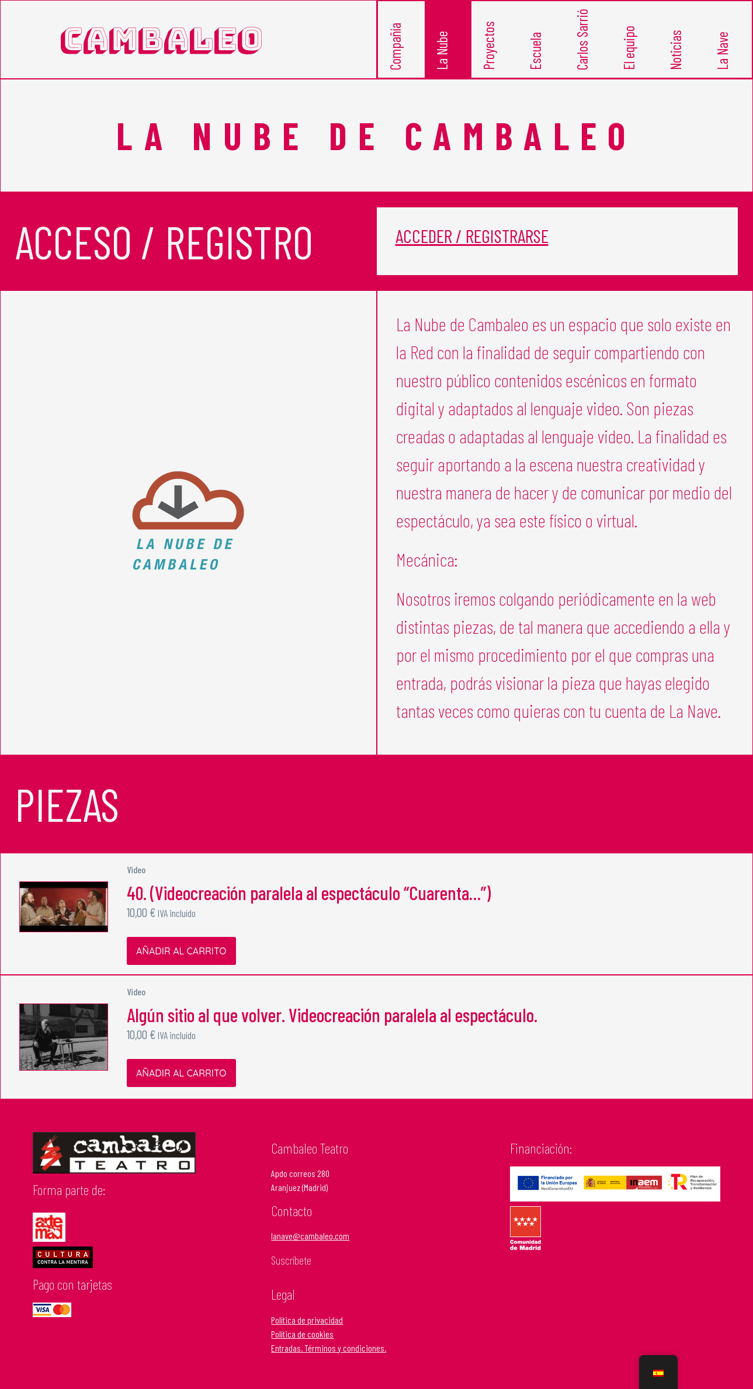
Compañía (397, 52)
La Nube (443, 55)
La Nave (724, 56)
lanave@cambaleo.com (310, 1237)
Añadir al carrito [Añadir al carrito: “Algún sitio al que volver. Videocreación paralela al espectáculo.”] (181, 1074)
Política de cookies (302, 1335)
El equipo (630, 53)
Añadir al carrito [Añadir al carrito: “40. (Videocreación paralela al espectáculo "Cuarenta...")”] (181, 952)
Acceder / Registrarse (472, 237)
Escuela (537, 56)
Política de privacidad (307, 1321)
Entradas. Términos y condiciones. (328, 1349)
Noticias (677, 55)
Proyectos (490, 52)
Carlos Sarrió (584, 47)
